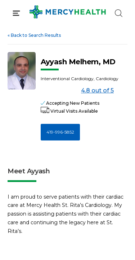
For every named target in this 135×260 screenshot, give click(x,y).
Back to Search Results (34, 35)
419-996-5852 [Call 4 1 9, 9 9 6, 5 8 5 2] (60, 132)
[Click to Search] (118, 13)
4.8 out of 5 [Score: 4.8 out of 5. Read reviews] (77, 91)
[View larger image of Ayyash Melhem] (22, 71)
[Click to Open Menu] (16, 13)
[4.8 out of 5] (59, 91)
